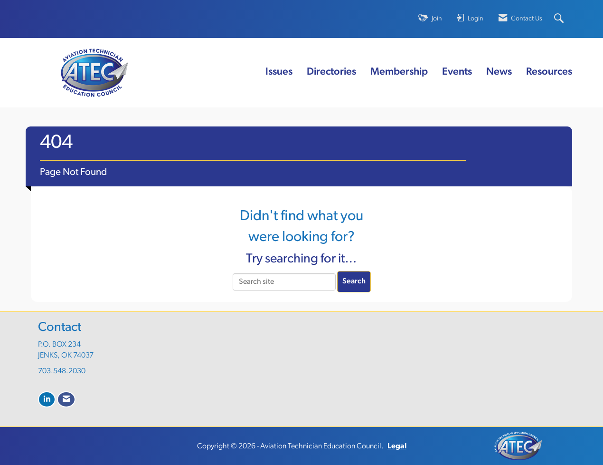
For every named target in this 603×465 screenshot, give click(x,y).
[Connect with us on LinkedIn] (47, 399)
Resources (549, 72)
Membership (399, 72)
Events (457, 72)
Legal (396, 446)
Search (354, 281)
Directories (331, 72)
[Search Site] (560, 19)
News (499, 72)
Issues (278, 72)
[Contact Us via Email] (66, 399)
